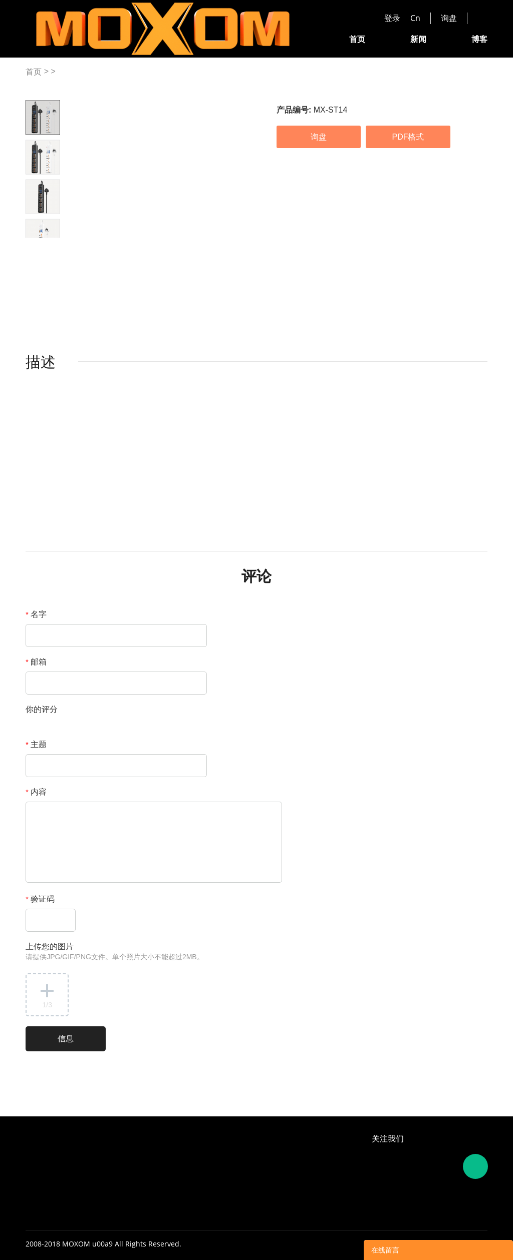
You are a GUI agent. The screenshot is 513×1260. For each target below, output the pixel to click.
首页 (357, 39)
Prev (34, 245)
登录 (392, 18)
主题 (36, 744)
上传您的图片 (114, 951)
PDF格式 (408, 137)
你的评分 (42, 709)
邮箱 (36, 662)
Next (52, 245)
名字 (36, 614)
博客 (479, 39)
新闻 (418, 39)
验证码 (40, 899)
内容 (36, 792)
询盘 (449, 18)
